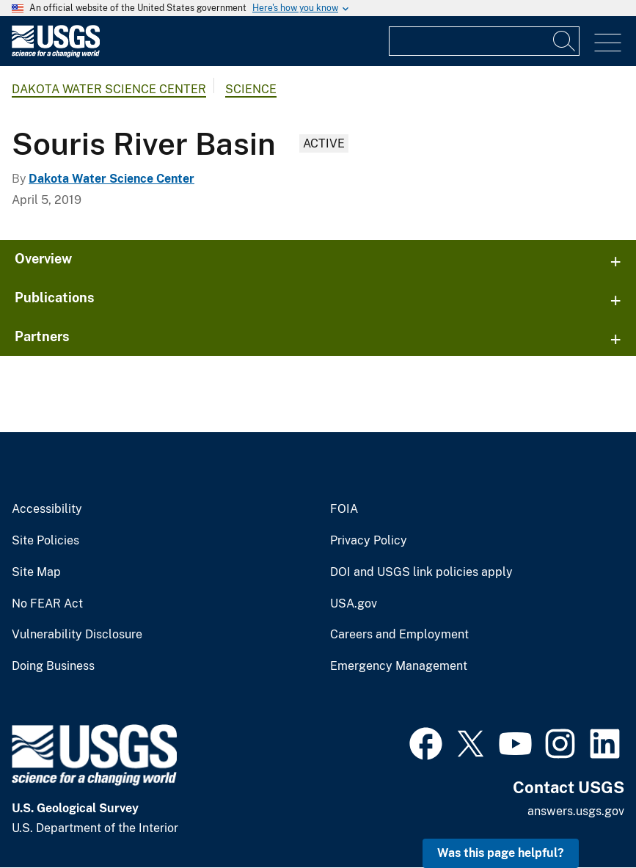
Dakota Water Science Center (109, 89)
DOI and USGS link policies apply (421, 572)
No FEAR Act (47, 603)
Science (251, 89)
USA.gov (353, 603)
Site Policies (45, 540)
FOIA (344, 509)
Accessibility (47, 509)
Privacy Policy (368, 540)
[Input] (484, 41)
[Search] (565, 41)
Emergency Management (398, 666)
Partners (42, 336)
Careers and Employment (399, 634)
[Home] (56, 54)
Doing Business (53, 666)
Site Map (36, 572)
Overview (43, 258)
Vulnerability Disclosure (77, 634)
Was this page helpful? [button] (500, 853)
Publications (55, 297)
